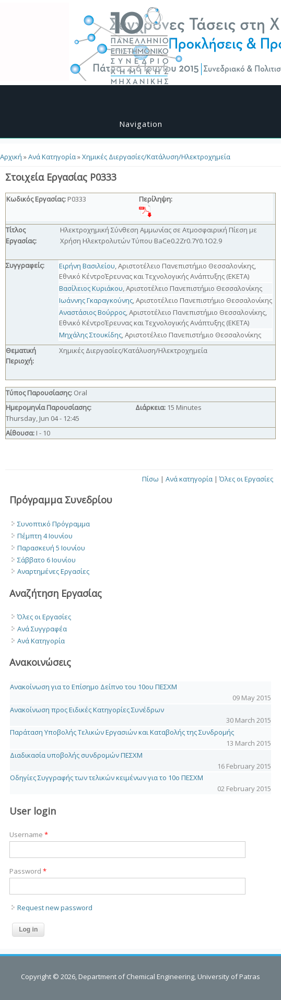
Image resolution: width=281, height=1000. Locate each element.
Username (28, 834)
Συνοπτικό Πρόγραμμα (53, 523)
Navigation (140, 124)
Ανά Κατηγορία (52, 156)
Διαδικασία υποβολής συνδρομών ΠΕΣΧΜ (76, 755)
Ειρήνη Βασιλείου (87, 265)
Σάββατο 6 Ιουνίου (46, 559)
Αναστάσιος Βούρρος (92, 312)
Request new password (54, 907)
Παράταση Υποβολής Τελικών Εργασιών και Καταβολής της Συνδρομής (122, 732)
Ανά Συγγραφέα (42, 628)
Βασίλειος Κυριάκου (91, 288)
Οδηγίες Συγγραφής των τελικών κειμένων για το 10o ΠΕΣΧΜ (106, 777)
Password (27, 871)
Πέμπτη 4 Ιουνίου (45, 535)
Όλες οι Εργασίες (246, 479)
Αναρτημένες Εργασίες (53, 571)
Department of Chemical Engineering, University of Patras (169, 976)
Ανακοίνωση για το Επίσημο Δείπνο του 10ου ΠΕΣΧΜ (93, 686)
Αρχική (11, 156)
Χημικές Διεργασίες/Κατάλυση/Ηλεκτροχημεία (156, 156)
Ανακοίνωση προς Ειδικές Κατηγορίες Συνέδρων (87, 709)
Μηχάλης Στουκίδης (90, 334)
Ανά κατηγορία (189, 479)
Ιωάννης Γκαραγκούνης (96, 300)
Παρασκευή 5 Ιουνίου (51, 547)
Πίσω (150, 479)
